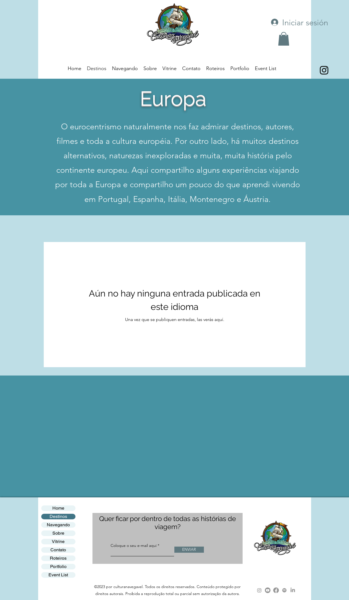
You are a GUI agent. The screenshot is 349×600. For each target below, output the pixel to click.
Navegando (58, 524)
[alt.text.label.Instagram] (324, 70)
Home (58, 508)
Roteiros (58, 558)
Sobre (58, 533)
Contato (58, 549)
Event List (58, 574)
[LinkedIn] (293, 590)
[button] (283, 39)
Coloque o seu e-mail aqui (134, 545)
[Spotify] (284, 590)
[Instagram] (259, 590)
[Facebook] (276, 590)
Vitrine (58, 541)
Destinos (58, 516)
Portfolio (58, 566)
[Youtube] (267, 590)
